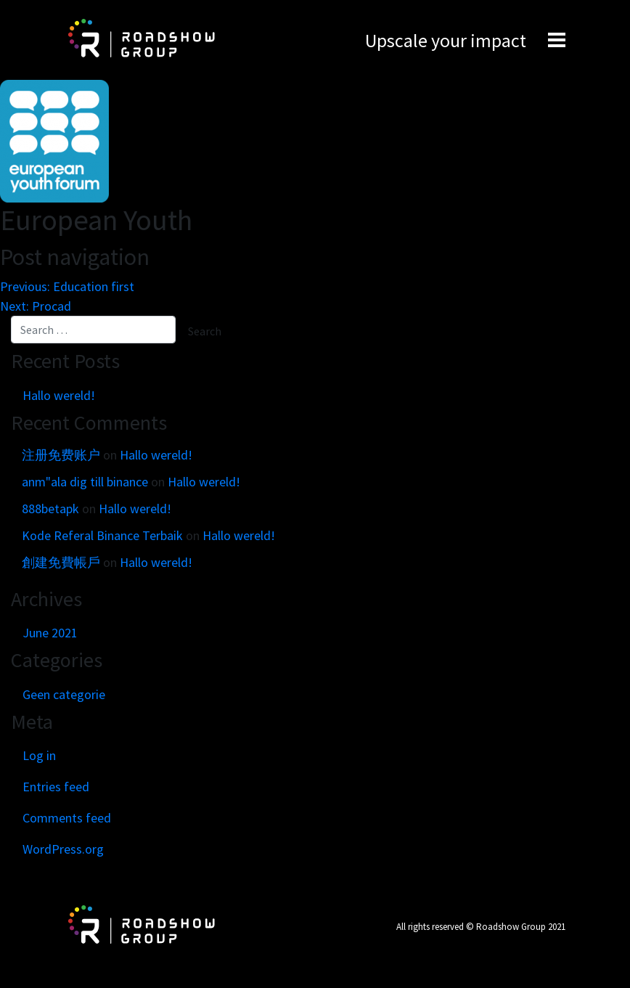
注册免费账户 (61, 454)
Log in (39, 755)
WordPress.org (63, 849)
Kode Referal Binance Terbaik (102, 535)
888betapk (50, 508)
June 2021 (50, 632)
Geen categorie (63, 694)
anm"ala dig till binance (85, 481)
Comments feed (66, 817)
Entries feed (55, 786)
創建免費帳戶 (61, 562)
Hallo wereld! (58, 395)
